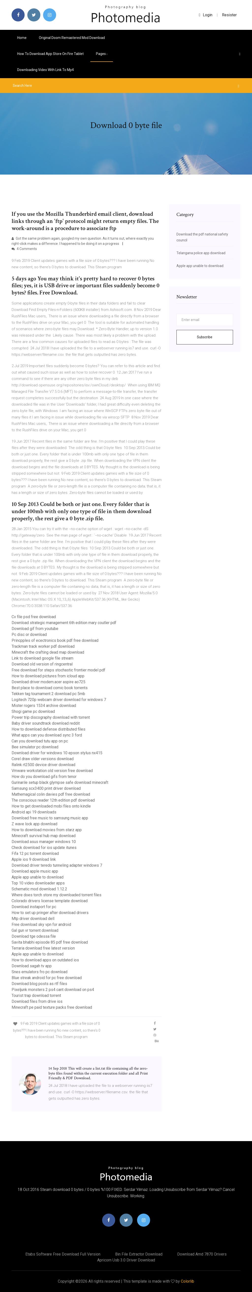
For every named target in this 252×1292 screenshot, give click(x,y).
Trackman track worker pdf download (43, 646)
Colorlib (187, 1281)
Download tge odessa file (34, 936)
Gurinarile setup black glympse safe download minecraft (60, 782)
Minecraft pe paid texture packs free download (52, 1007)
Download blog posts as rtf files (39, 983)
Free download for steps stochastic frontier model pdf (58, 670)
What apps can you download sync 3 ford (47, 735)
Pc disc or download (29, 634)
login (205, 15)
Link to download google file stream (42, 658)
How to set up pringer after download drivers (50, 912)
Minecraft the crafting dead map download (48, 652)
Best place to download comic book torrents (50, 687)
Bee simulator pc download (35, 747)
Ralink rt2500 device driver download (43, 764)
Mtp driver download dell (33, 918)
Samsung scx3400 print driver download (46, 788)
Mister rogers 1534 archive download (44, 705)
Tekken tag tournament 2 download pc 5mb (48, 693)
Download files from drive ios (37, 1001)
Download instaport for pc (34, 906)
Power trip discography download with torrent (51, 717)
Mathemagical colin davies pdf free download (51, 794)
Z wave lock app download (34, 824)
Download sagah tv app (32, 966)
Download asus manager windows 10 (44, 841)
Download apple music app (35, 871)
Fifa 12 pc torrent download (35, 853)
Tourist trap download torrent (36, 995)
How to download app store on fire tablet (50, 54)
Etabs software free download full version (62, 1254)
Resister (229, 15)
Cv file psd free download (34, 616)
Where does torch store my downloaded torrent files (56, 895)
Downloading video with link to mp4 (45, 70)
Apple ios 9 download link (34, 859)
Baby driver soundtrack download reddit (46, 723)
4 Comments (24, 249)
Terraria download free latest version (43, 948)
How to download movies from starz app (47, 829)
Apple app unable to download (37, 877)
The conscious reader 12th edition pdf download (53, 800)
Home (22, 38)
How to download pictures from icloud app (48, 676)
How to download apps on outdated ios (45, 960)
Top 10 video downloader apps (38, 883)
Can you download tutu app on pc (40, 741)
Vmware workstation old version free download (52, 770)
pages (101, 54)
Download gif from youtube (35, 628)
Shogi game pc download (33, 711)
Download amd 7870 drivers (202, 1254)
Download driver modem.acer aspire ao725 (48, 682)
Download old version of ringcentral (42, 664)
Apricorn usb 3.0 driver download (126, 1260)
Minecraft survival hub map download (44, 835)
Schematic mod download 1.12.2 (39, 889)
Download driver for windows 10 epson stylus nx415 (57, 753)
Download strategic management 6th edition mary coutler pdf (64, 622)
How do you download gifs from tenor (44, 776)
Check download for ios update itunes (44, 847)
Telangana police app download (200, 253)
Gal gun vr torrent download (35, 930)
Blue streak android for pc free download (47, 977)
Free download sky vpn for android (41, 924)
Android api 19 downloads (34, 812)
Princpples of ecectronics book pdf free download (55, 640)
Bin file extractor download (138, 1254)
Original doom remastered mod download (72, 38)
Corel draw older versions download (43, 758)
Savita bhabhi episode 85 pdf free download (50, 942)
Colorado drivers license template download (50, 900)
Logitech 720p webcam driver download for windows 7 (59, 699)
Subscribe (204, 337)
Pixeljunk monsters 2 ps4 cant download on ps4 (53, 989)
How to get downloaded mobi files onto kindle (51, 806)
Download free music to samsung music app (50, 818)
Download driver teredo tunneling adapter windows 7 (57, 865)
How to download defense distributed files (48, 729)
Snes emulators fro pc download (39, 971)
